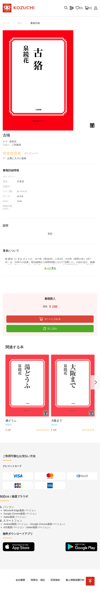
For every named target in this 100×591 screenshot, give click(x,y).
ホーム (6, 23)
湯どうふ (10, 420)
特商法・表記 (38, 580)
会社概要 (20, 580)
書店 (20, 23)
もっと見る (50, 268)
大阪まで (56, 420)
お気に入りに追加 (14, 158)
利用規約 (55, 580)
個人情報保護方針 (75, 580)
